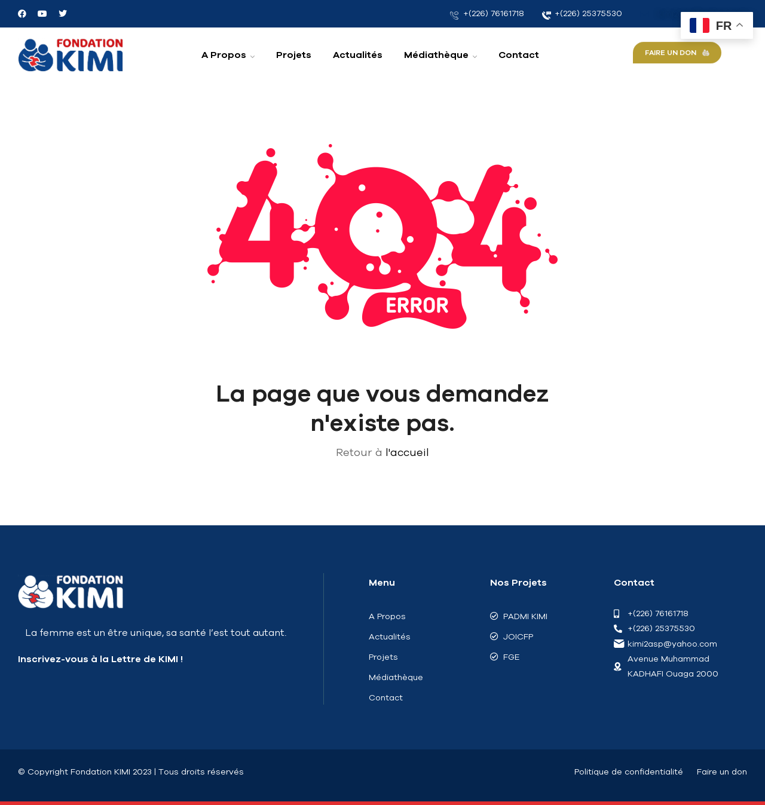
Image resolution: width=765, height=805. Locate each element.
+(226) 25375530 (582, 13)
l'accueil (407, 452)
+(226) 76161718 (487, 13)
